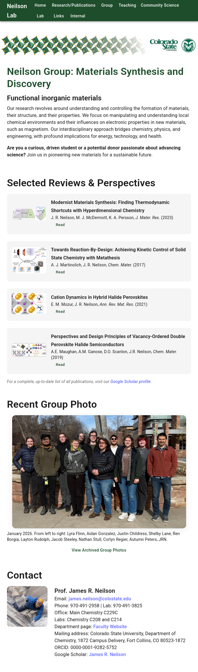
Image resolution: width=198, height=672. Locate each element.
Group (107, 5)
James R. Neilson (107, 654)
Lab (40, 16)
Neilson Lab (17, 11)
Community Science (160, 5)
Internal (78, 16)
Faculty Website (110, 626)
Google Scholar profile (130, 381)
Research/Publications (74, 5)
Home (40, 5)
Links (59, 16)
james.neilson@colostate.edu (100, 598)
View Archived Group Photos (99, 550)
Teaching (127, 5)
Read (60, 225)
